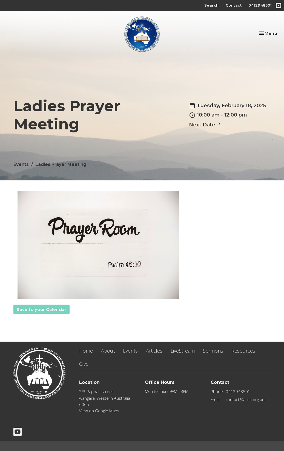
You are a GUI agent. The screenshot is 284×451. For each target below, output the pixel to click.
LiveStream (183, 350)
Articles (154, 350)
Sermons (213, 350)
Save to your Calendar (42, 309)
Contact (234, 5)
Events (21, 164)
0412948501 (260, 5)
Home (86, 350)
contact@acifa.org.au (245, 399)
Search (211, 5)
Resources (243, 350)
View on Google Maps (99, 410)
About (108, 350)
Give (83, 364)
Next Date (205, 124)
